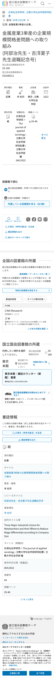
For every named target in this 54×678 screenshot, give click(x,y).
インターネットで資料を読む (15, 637)
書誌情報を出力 (13, 231)
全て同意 (40, 673)
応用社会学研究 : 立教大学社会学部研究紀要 (30, 14)
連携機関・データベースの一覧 (35, 274)
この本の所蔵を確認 (38, 329)
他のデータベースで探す (17, 237)
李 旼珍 (8, 512)
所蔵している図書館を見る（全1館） (27, 204)
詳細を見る (13, 665)
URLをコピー (18, 219)
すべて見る (44, 136)
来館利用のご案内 (42, 363)
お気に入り (8, 219)
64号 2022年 (19, 20)
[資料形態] (36, 299)
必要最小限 (15, 673)
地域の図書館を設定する (33, 290)
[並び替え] (14, 299)
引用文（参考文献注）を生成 (19, 226)
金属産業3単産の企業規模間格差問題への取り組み (26, 474)
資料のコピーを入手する (13, 642)
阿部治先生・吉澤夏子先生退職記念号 (23, 500)
